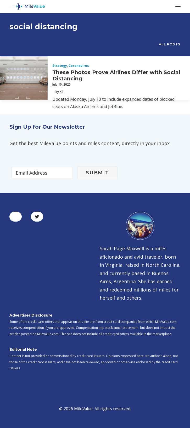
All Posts (169, 44)
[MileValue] (27, 6)
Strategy (59, 65)
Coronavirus (79, 65)
